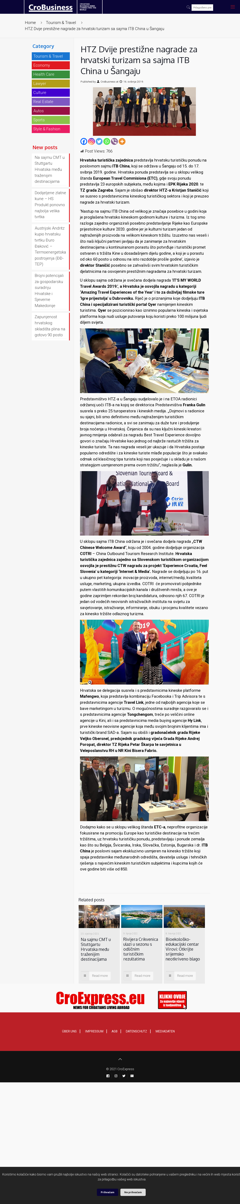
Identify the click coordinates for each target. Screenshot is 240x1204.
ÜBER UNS (69, 1031)
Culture (39, 92)
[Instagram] (91, 141)
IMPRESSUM (94, 1031)
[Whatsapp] (106, 141)
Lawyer (39, 83)
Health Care (43, 74)
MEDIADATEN (165, 1031)
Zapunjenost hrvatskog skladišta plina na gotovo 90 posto (50, 325)
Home (30, 22)
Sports (39, 120)
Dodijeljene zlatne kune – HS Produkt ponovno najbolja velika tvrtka (50, 204)
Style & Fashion (46, 129)
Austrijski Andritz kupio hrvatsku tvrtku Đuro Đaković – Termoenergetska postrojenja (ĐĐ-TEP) (50, 246)
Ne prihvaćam (133, 1192)
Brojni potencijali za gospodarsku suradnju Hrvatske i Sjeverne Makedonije (49, 290)
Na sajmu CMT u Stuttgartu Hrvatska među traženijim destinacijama (96, 949)
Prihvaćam (107, 1192)
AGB (114, 1031)
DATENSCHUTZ (136, 1031)
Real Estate (43, 101)
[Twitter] (99, 141)
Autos (38, 110)
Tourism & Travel (61, 22)
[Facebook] (83, 141)
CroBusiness (108, 81)
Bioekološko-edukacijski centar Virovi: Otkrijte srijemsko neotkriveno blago (183, 949)
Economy (41, 65)
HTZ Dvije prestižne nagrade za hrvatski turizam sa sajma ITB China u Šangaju (94, 28)
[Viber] (114, 141)
